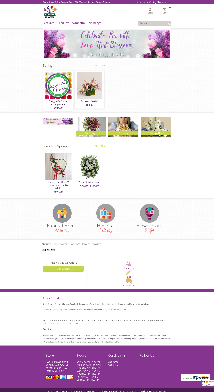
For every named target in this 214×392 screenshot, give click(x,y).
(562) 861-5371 (61, 365)
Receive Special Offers (63, 260)
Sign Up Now (63, 266)
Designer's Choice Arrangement (58, 103)
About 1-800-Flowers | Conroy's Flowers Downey (71, 242)
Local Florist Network (147, 389)
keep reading (48, 247)
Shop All (100, 65)
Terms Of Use (115, 389)
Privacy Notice (129, 389)
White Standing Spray (89, 182)
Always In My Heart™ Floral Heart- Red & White (58, 184)
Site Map (163, 389)
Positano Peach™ (89, 101)
